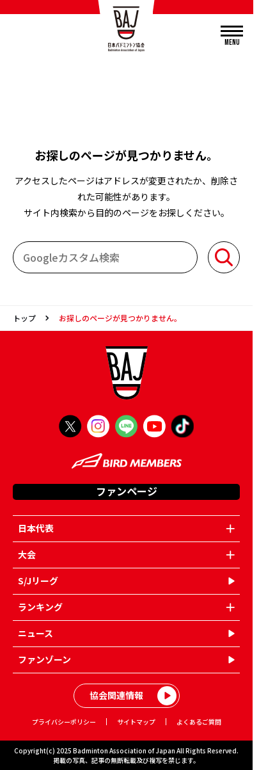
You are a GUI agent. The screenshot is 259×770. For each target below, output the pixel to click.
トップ (24, 317)
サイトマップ (136, 721)
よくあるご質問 (199, 721)
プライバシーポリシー (64, 721)
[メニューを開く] (232, 36)
